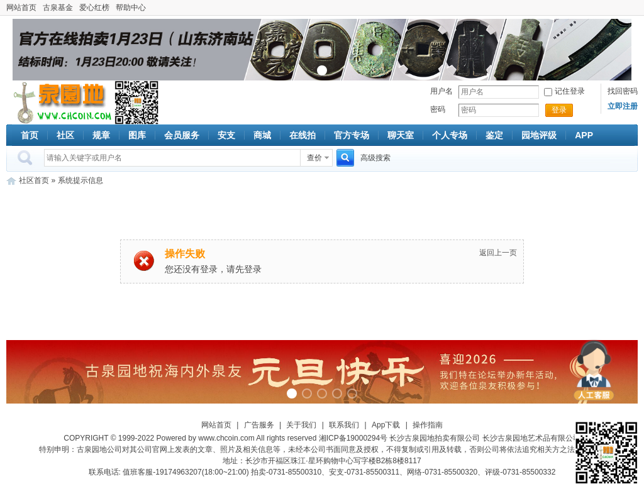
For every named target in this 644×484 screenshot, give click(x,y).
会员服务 (181, 135)
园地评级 (539, 135)
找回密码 (623, 91)
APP (584, 135)
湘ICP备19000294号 (353, 438)
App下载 (386, 425)
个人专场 (449, 135)
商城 (262, 135)
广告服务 (259, 425)
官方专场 (351, 135)
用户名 (441, 91)
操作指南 (428, 425)
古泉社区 (60, 102)
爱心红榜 (94, 7)
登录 (559, 110)
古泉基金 (58, 7)
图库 (137, 135)
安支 (226, 135)
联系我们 (344, 425)
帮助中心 (131, 7)
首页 (29, 135)
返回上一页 (498, 252)
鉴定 (494, 135)
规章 (101, 135)
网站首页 (21, 7)
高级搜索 (375, 157)
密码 (437, 109)
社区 (65, 135)
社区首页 (34, 180)
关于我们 (301, 425)
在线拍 (302, 135)
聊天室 (400, 135)
